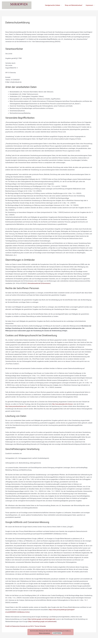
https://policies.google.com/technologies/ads (42, 619)
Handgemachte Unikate (54, 5)
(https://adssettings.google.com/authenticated (43, 621)
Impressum (89, 5)
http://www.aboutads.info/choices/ (63, 404)
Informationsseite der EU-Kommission (39, 283)
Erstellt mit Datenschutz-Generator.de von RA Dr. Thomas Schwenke (27, 626)
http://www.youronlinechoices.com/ (16, 406)
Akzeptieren (57, 633)
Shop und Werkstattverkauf (74, 5)
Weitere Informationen (44, 633)
